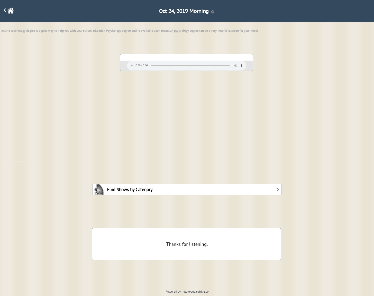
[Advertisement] (187, 113)
